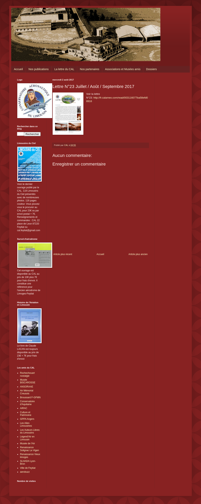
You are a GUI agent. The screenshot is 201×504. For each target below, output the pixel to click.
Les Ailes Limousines (26, 424)
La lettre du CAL (64, 69)
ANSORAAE (26, 386)
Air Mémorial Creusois (26, 392)
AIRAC (23, 408)
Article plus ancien (138, 254)
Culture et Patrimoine (25, 413)
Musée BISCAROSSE (27, 381)
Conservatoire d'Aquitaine (27, 402)
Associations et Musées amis (123, 69)
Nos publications (38, 69)
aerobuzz (25, 472)
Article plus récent (62, 254)
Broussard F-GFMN (30, 397)
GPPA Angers (27, 419)
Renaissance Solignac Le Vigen (29, 449)
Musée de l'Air (27, 443)
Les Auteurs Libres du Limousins (29, 431)
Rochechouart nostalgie (27, 374)
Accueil (18, 69)
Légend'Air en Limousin (27, 438)
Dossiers (151, 69)
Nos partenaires (89, 69)
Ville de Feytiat (28, 468)
